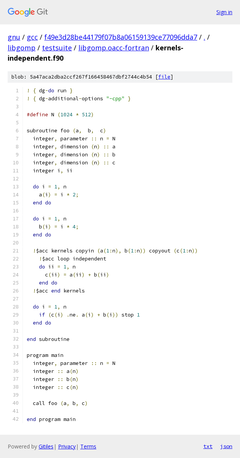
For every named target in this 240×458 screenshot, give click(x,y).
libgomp (22, 47)
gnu (14, 37)
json (226, 446)
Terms (88, 446)
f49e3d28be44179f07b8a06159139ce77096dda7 (120, 37)
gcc (32, 37)
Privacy (67, 446)
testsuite (57, 47)
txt (207, 446)
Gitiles (46, 446)
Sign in (224, 12)
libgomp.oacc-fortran (113, 47)
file (164, 77)
